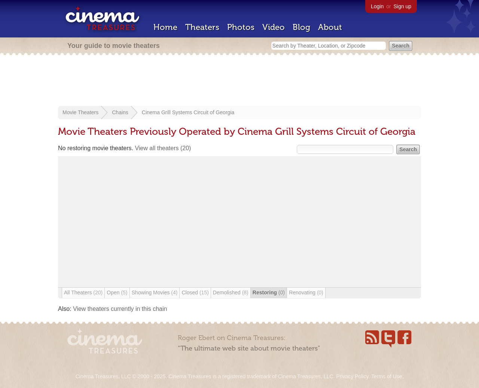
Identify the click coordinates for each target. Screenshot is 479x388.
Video (273, 27)
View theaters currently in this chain (120, 309)
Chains (120, 112)
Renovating (306, 292)
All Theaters (83, 292)
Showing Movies (155, 292)
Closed (194, 292)
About (330, 27)
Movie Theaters (80, 112)
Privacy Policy (352, 376)
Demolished (230, 292)
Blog (301, 27)
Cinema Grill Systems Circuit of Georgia (188, 112)
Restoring (269, 292)
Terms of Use (386, 376)
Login (377, 6)
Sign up (402, 6)
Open (117, 292)
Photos (240, 27)
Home (165, 27)
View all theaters (163, 148)
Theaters (202, 27)
